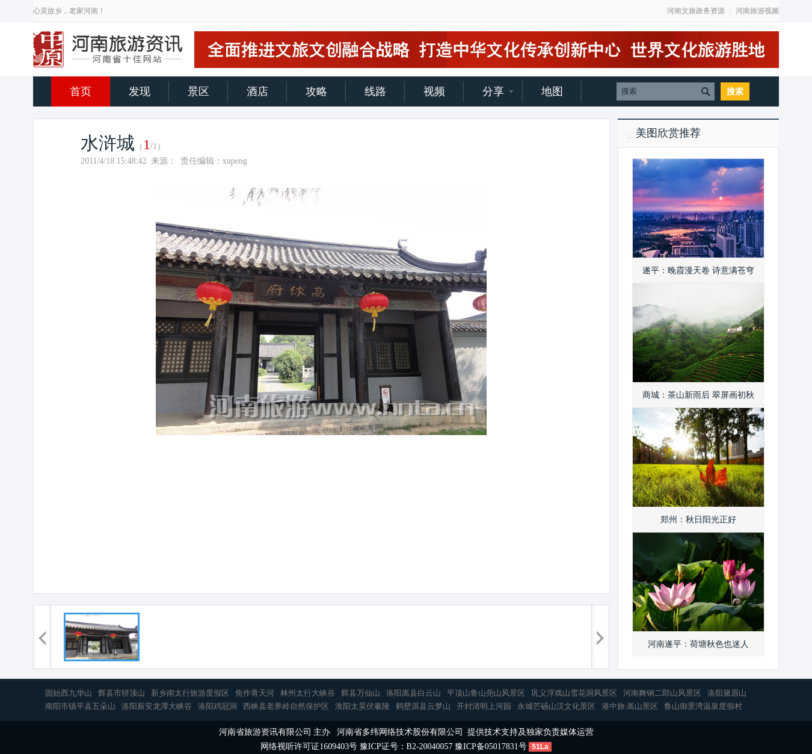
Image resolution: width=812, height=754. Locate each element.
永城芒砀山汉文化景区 (556, 706)
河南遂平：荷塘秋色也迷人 (698, 644)
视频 (434, 91)
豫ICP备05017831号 (491, 746)
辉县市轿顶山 (121, 692)
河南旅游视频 (757, 11)
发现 (139, 91)
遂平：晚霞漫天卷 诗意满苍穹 (698, 270)
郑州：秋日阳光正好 (698, 519)
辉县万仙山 (360, 692)
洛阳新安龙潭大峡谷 (156, 706)
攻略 (316, 91)
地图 (552, 91)
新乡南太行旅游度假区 (190, 692)
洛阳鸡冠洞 (217, 706)
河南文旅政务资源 (696, 11)
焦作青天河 (254, 692)
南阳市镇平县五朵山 (80, 706)
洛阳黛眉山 (726, 692)
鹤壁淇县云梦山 (423, 706)
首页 (80, 91)
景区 (198, 91)
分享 (493, 91)
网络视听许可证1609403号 (308, 746)
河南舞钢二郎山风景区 (662, 692)
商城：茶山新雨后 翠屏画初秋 (698, 395)
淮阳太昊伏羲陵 (362, 706)
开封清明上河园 (484, 706)
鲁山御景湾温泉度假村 (703, 706)
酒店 (257, 91)
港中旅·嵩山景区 (629, 706)
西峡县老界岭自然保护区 (286, 706)
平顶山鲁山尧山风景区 (486, 692)
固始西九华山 (68, 692)
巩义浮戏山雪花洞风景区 (574, 692)
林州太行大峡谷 (307, 692)
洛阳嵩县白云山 (413, 692)
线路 (375, 91)
